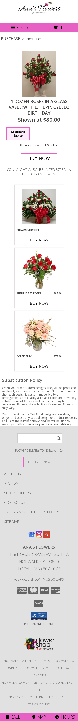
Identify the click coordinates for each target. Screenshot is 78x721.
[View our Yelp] (46, 536)
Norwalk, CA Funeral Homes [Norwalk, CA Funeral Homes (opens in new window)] (27, 661)
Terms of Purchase (51, 697)
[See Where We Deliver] (39, 462)
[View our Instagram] (39, 536)
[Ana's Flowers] (39, 16)
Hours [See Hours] (65, 717)
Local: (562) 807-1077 (39, 569)
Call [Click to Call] (13, 717)
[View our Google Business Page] (31, 536)
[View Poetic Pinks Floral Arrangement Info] (39, 333)
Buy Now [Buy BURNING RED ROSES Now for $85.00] (39, 303)
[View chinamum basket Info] (39, 206)
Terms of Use (39, 704)
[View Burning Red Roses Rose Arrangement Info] (39, 270)
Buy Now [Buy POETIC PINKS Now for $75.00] (39, 366)
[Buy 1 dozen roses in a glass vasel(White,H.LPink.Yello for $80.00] (39, 158)
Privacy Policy (20, 697)
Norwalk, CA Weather (19, 682)
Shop (19, 27)
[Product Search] (39, 438)
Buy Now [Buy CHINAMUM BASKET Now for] (39, 240)
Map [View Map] (39, 717)
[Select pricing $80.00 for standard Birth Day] (18, 134)
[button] (39, 616)
